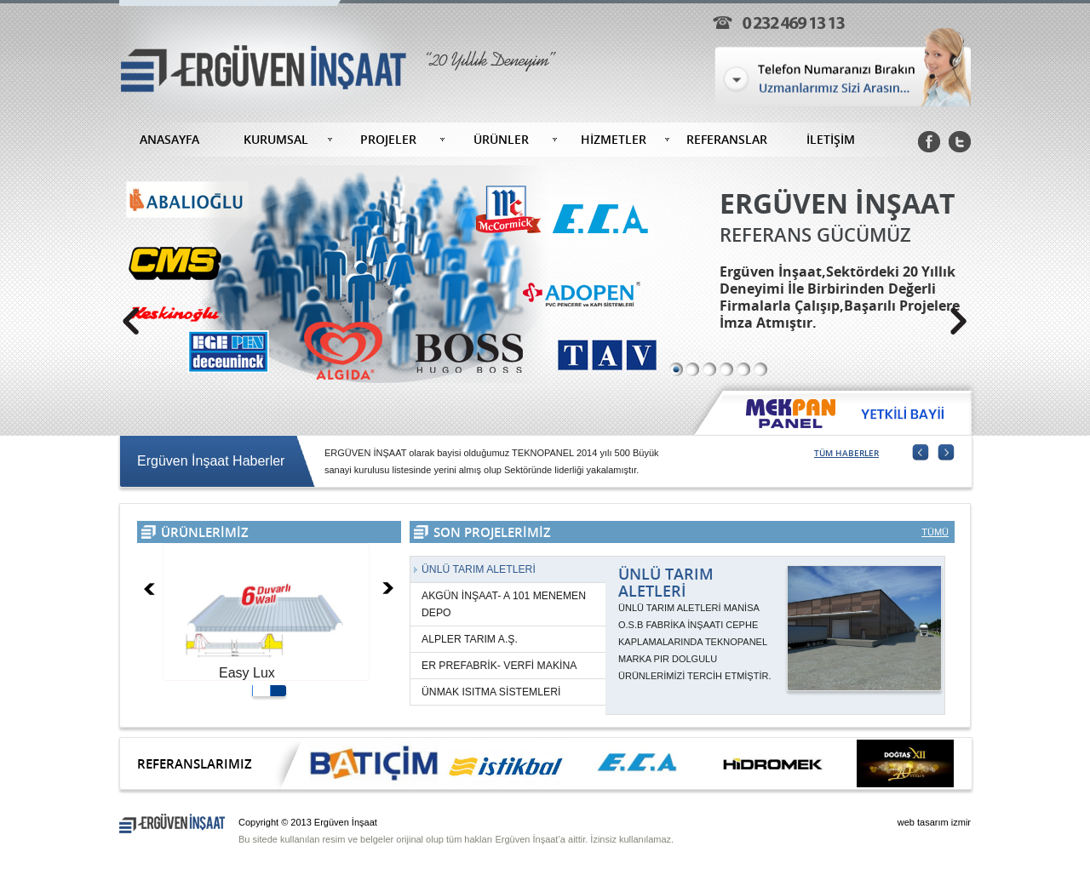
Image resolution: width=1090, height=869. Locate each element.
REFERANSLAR (726, 139)
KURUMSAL (276, 139)
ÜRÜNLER (501, 139)
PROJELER (388, 139)
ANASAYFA (169, 139)
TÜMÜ (935, 532)
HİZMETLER (613, 139)
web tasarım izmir (934, 822)
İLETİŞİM (830, 139)
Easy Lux (247, 673)
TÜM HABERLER (846, 453)
